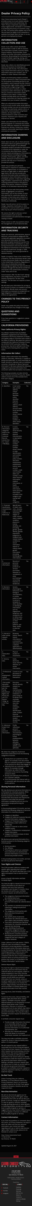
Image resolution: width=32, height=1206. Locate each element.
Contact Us (19, 1197)
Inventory (18, 1187)
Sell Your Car (19, 1193)
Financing (18, 1189)
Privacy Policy (16, 1182)
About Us (18, 1195)
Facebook (4, 1188)
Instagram (4, 1193)
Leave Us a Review (21, 1199)
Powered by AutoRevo (16, 1179)
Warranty (18, 1191)
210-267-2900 (16, 1171)
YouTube (4, 1191)
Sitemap (18, 1201)
